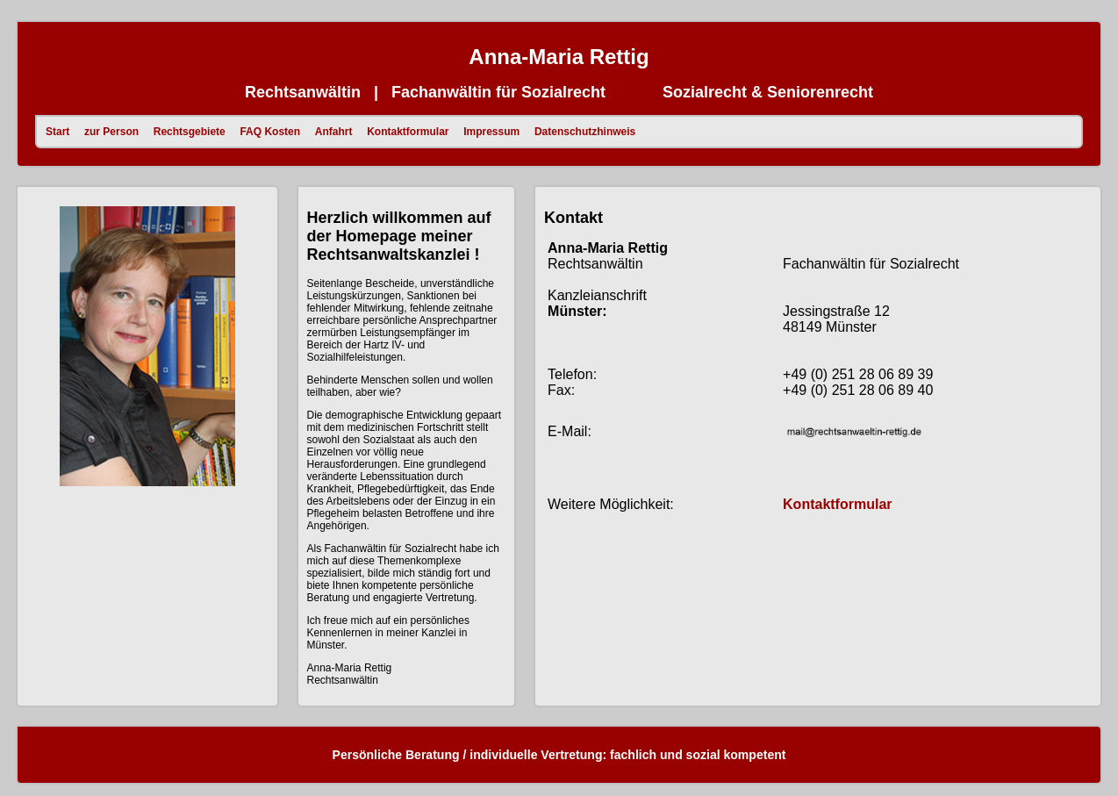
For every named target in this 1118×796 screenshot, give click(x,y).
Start (59, 131)
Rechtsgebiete (191, 131)
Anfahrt (335, 131)
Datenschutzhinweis (586, 131)
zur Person (112, 131)
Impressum (492, 131)
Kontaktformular (409, 131)
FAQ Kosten (271, 131)
